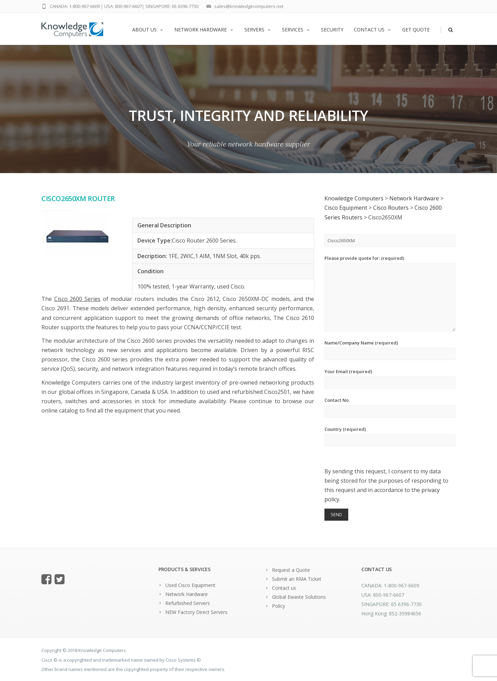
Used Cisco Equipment (190, 585)
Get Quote (416, 29)
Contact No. (390, 407)
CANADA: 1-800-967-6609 (75, 6)
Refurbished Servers (187, 603)
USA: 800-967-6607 (123, 6)
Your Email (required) (390, 378)
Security (332, 29)
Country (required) (390, 436)
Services (296, 29)
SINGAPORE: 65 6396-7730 (171, 6)
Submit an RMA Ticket (296, 579)
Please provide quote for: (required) (390, 293)
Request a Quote (291, 570)
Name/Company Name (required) (390, 350)
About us (148, 29)
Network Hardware (204, 29)
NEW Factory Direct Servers (196, 612)
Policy (278, 606)
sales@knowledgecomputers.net (248, 6)
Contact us (373, 29)
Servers (258, 29)
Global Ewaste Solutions (299, 597)
